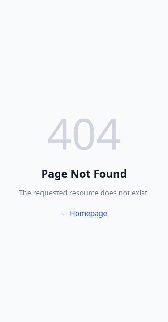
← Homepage (84, 213)
